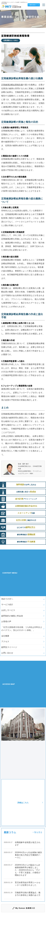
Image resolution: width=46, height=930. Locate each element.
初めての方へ (7, 599)
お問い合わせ (7, 653)
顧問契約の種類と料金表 (12, 616)
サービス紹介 (7, 604)
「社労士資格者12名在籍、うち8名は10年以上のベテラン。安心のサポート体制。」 (21, 628)
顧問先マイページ (9, 647)
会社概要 (5, 636)
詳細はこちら (23, 803)
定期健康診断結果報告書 (12, 85)
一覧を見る (37, 832)
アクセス (5, 641)
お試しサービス (8, 610)
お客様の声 (6, 621)
